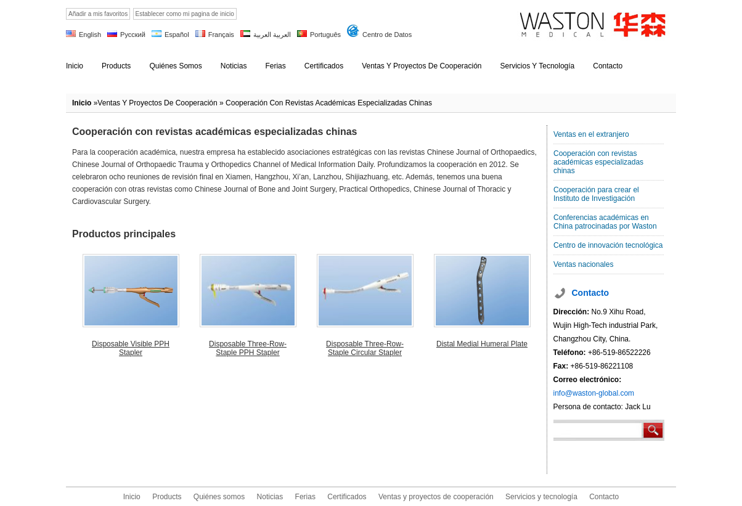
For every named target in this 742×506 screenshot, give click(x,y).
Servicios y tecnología (541, 496)
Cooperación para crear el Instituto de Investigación (596, 194)
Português (325, 34)
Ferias (305, 496)
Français (221, 34)
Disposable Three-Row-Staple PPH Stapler (248, 348)
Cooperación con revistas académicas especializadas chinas (598, 162)
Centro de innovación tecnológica (607, 245)
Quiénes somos (219, 496)
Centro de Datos (387, 34)
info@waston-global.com (594, 393)
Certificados (346, 496)
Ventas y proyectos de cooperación (157, 103)
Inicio (81, 103)
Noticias (270, 496)
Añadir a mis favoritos (98, 13)
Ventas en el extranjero (591, 134)
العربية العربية (272, 34)
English (90, 34)
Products (166, 496)
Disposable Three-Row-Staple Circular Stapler (365, 348)
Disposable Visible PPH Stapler (130, 348)
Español (177, 34)
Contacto (604, 496)
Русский (132, 34)
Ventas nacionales (583, 264)
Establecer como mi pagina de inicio (185, 13)
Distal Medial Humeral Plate (482, 344)
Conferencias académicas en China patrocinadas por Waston (605, 222)
